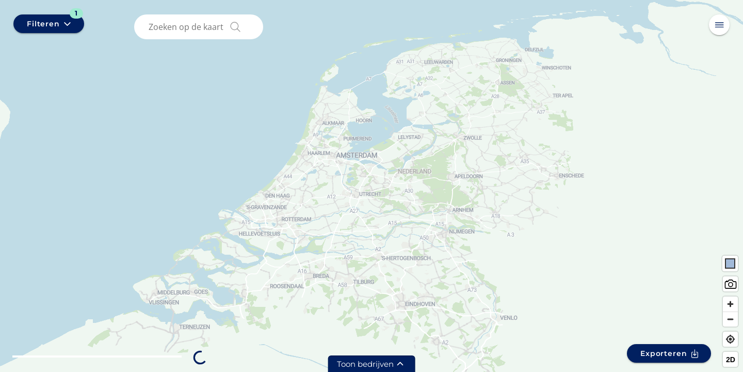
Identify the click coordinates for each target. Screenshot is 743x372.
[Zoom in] (730, 304)
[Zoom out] (730, 319)
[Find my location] (730, 339)
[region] (371, 186)
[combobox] (201, 27)
